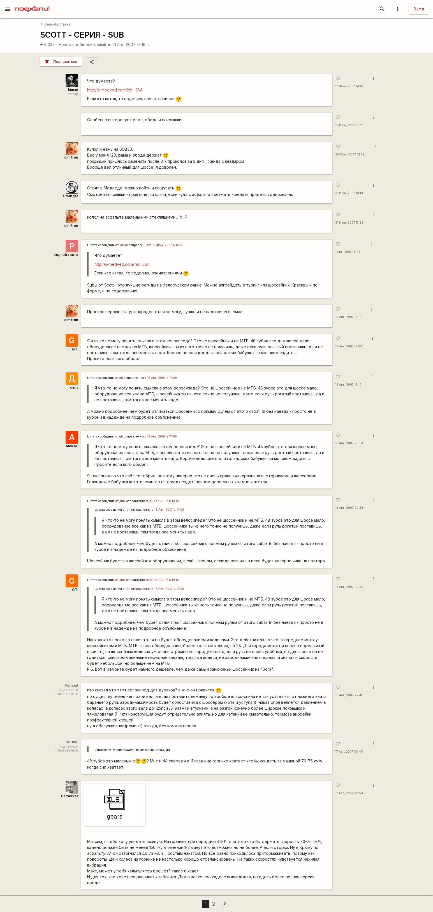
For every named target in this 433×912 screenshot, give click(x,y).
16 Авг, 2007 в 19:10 (164, 501)
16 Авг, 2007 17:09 (348, 346)
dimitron (104, 44)
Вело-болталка (55, 24)
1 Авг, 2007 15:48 (347, 252)
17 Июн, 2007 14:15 (349, 86)
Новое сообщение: (77, 44)
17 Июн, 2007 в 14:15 (167, 245)
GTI (75, 349)
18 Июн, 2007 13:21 (349, 125)
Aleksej (72, 446)
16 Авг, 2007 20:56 (349, 508)
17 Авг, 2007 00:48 (349, 751)
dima (74, 387)
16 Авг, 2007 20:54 (349, 443)
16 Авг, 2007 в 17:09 (162, 378)
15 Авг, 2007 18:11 (348, 317)
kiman (73, 89)
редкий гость (66, 255)
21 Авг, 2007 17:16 (131, 44)
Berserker (69, 796)
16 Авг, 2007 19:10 (348, 384)
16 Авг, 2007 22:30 (349, 587)
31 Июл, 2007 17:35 (349, 222)
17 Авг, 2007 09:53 (349, 793)
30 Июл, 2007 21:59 (350, 154)
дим (122, 501)
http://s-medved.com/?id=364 (114, 90)
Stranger (70, 196)
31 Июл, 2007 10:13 (349, 193)
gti (121, 378)
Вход (419, 8)
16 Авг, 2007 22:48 (349, 695)
